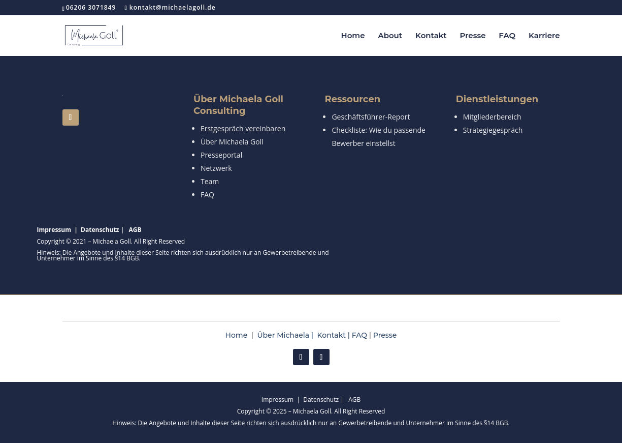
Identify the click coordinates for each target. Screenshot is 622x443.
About (390, 36)
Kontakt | (334, 335)
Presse (473, 36)
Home (353, 36)
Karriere (544, 36)
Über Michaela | (287, 335)
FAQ (507, 36)
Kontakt (431, 36)
